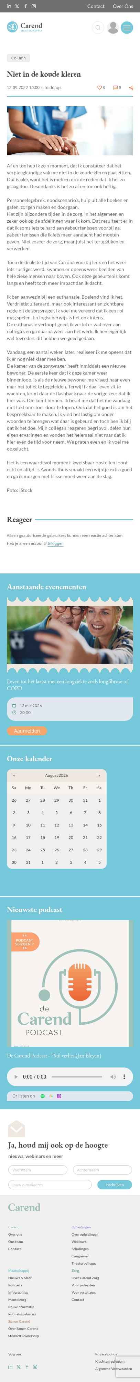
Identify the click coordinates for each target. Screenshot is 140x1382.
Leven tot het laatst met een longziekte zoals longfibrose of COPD (67, 685)
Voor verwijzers (84, 1292)
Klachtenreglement (110, 1361)
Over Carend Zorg (85, 1278)
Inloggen (55, 543)
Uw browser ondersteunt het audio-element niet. (70, 1076)
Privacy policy (106, 1354)
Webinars (79, 1241)
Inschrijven (115, 1184)
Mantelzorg (17, 1299)
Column (18, 57)
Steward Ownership (23, 1336)
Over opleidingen (85, 1234)
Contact (96, 6)
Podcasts (15, 1285)
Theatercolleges (84, 1263)
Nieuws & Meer (20, 1278)
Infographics (18, 1292)
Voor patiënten (83, 1285)
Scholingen (80, 1249)
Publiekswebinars (22, 1314)
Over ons (15, 1234)
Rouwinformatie (21, 1307)
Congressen (80, 1256)
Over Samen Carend (23, 1328)
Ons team (15, 1241)
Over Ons (123, 6)
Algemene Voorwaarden (113, 1368)
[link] (113, 27)
